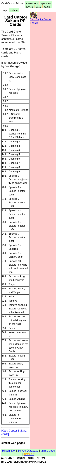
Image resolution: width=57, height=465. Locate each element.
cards (35, 23)
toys (5, 10)
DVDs (29, 7)
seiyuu (14, 10)
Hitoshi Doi (8, 450)
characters (32, 3)
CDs (38, 7)
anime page (48, 450)
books (47, 7)
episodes (46, 3)
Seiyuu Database (27, 450)
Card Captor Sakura (13, 3)
